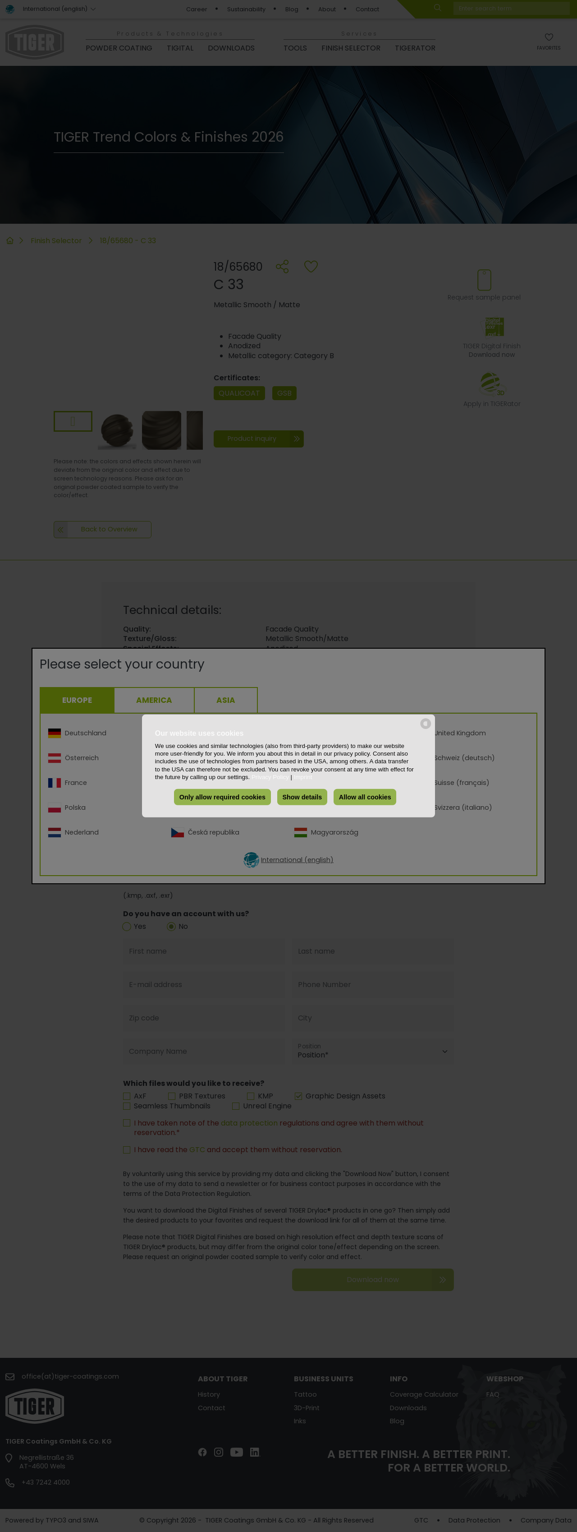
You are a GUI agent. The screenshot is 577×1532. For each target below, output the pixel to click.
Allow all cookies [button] (365, 797)
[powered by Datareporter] (426, 728)
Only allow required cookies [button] (222, 797)
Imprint (303, 777)
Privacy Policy (270, 777)
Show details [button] (302, 797)
